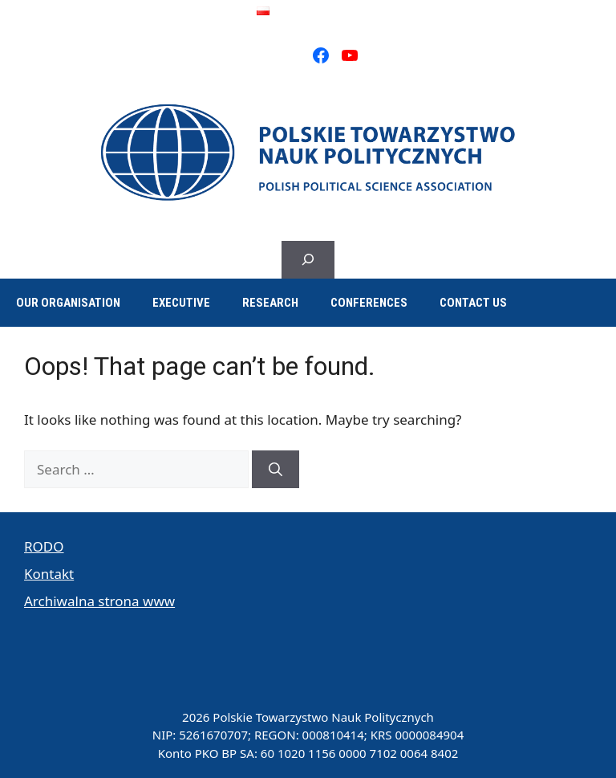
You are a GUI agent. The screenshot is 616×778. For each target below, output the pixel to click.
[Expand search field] (308, 260)
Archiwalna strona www (99, 601)
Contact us (473, 302)
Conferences (368, 302)
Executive (181, 302)
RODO (44, 546)
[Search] (275, 469)
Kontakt (49, 573)
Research (270, 302)
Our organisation (68, 302)
